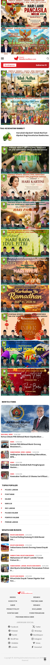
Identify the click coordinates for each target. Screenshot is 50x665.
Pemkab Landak (11, 522)
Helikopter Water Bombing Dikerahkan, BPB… (28, 455)
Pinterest (13, 631)
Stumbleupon (36, 635)
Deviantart (36, 647)
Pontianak (9, 494)
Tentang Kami (37, 601)
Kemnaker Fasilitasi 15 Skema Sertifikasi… (29, 476)
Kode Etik (12, 601)
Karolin (8, 503)
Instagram (36, 639)
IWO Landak (10, 508)
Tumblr (13, 635)
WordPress (13, 639)
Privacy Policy (13, 609)
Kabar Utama (15, 555)
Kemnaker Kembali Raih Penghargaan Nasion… (27, 466)
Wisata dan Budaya (17, 535)
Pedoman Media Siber (25, 617)
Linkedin (12, 647)
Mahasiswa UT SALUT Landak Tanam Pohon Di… (26, 559)
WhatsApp (36, 631)
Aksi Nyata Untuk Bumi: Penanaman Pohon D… (29, 569)
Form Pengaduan (36, 613)
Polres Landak (11, 490)
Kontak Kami (12, 613)
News (11, 434)
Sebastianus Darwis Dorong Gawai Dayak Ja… (29, 548)
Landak (23, 566)
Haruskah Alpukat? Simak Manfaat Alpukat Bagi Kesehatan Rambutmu (32, 134)
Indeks (13, 597)
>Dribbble (13, 643)
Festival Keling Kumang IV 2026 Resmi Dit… (27, 538)
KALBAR (8, 499)
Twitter (37, 627)
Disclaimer (37, 609)
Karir (12, 605)
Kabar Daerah (15, 452)
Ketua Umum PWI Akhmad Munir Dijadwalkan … (22, 437)
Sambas (28, 452)
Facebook (13, 627)
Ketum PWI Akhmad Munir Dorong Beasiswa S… (25, 445)
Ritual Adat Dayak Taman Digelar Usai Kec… (27, 579)
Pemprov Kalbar (12, 517)
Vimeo (36, 643)
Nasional (4, 434)
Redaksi (36, 597)
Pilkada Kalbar (11, 513)
